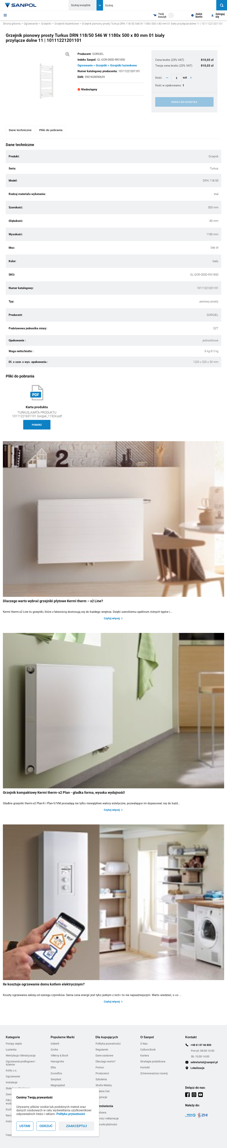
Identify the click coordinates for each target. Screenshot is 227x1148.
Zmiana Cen (103, 1091)
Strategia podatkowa (152, 1061)
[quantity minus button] (167, 78)
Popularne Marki (62, 1037)
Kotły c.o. (11, 1070)
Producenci (102, 1073)
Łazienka (11, 1049)
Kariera (144, 1055)
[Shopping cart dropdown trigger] (164, 15)
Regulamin (102, 1049)
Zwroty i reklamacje (107, 1118)
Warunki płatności (106, 1124)
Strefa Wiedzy (104, 1085)
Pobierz (37, 424)
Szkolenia (101, 1079)
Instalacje (11, 1082)
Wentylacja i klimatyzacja (20, 1055)
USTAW (24, 1126)
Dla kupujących (107, 1037)
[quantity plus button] (191, 78)
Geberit (55, 1043)
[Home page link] (21, 5)
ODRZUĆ (46, 1126)
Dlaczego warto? (106, 1061)
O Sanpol (147, 1037)
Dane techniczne (20, 130)
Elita (53, 1067)
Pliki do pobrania (50, 130)
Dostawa (101, 1112)
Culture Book (148, 1049)
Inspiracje (101, 1097)
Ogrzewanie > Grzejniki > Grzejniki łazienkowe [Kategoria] (107, 65)
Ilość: (159, 77)
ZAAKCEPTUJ (76, 1126)
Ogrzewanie (31, 23)
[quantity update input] (176, 78)
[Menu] (5, 15)
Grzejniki (46, 23)
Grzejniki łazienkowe (66, 23)
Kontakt (145, 1067)
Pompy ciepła (14, 1043)
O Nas (144, 1043)
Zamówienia (104, 1106)
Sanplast (56, 1079)
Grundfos (56, 1073)
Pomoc (100, 1067)
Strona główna (12, 23)
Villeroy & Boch (59, 1055)
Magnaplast (58, 1085)
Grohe (54, 1049)
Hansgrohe (57, 1061)
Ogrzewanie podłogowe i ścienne (20, 1063)
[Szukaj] (221, 5)
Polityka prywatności (70, 1114)
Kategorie (13, 1037)
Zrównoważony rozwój (154, 1073)
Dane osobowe (104, 1055)
